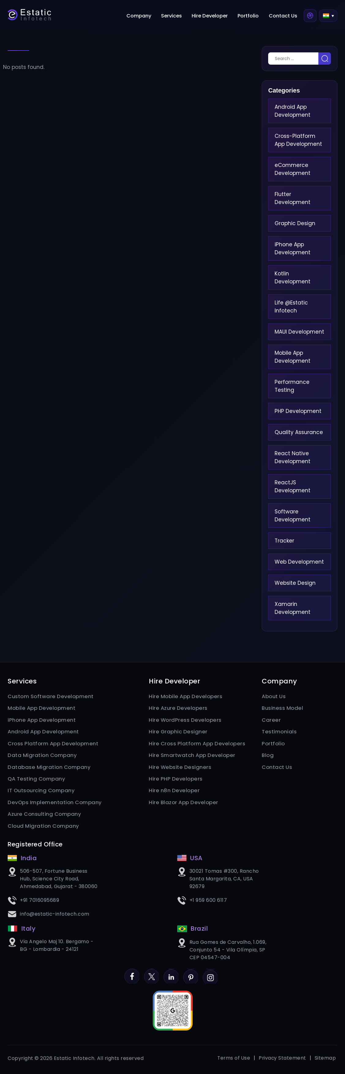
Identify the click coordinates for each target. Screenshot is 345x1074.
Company (144, 16)
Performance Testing (292, 386)
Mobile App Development (292, 357)
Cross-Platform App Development (298, 140)
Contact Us (283, 16)
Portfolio (250, 16)
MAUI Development (299, 331)
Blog (268, 756)
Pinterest (191, 975)
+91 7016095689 (39, 902)
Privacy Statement (282, 1061)
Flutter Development (292, 198)
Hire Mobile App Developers (186, 696)
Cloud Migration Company (44, 827)
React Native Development (292, 457)
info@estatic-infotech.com (54, 916)
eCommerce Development (292, 169)
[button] (328, 16)
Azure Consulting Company (46, 815)
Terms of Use (232, 1061)
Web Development (299, 561)
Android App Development (292, 111)
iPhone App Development (292, 248)
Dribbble (310, 16)
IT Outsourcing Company (42, 792)
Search (324, 58)
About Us (274, 696)
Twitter (151, 975)
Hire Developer (213, 16)
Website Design (295, 583)
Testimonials (279, 732)
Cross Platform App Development (54, 744)
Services (176, 16)
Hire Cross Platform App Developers (198, 744)
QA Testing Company (37, 780)
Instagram (211, 975)
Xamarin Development (292, 608)
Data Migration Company (43, 756)
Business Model (283, 708)
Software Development (292, 515)
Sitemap (325, 1061)
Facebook (131, 975)
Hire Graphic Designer (179, 732)
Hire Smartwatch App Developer (193, 756)
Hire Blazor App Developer (184, 803)
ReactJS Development (292, 486)
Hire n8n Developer (175, 792)
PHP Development (298, 411)
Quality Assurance (299, 432)
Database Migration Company (50, 768)
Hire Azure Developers (179, 708)
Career (271, 720)
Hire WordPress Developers (186, 720)
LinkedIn (171, 975)
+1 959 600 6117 (208, 902)
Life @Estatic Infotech (291, 306)
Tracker (284, 540)
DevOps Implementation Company (56, 803)
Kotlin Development (292, 277)
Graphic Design (295, 223)
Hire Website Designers (180, 768)
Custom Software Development (52, 696)
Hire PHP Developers (176, 780)
